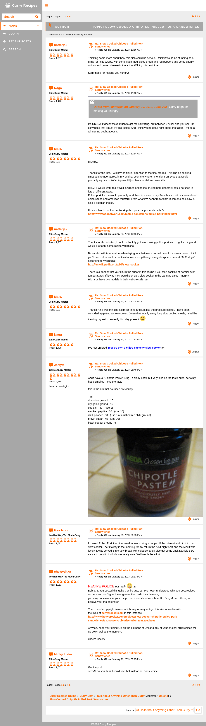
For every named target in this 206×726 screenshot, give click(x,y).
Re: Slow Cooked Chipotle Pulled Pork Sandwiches (119, 45)
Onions (163, 695)
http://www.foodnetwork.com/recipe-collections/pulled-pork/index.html (132, 213)
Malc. (58, 148)
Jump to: (130, 710)
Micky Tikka (63, 654)
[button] (46, 5)
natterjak (60, 45)
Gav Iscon (61, 530)
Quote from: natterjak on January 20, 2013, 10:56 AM (130, 106)
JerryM (59, 365)
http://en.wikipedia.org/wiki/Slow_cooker (113, 264)
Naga (58, 88)
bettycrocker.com (112, 612)
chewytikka (62, 571)
